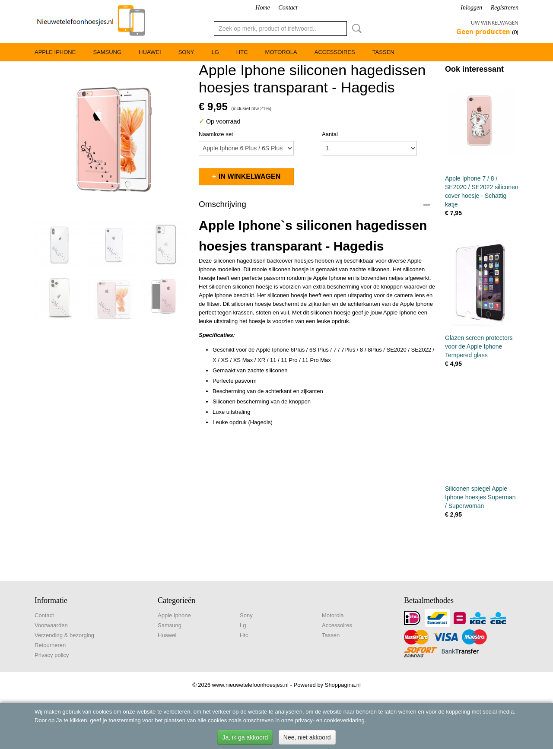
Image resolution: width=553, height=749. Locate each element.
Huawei (150, 52)
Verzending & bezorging (64, 635)
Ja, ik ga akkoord (245, 737)
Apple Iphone (55, 52)
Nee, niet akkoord (307, 737)
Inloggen (471, 7)
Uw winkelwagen (494, 22)
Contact (287, 7)
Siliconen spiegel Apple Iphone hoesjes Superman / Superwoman (480, 497)
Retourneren (50, 645)
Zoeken (355, 28)
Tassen (383, 52)
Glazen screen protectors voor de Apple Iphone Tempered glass (478, 346)
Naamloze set (216, 134)
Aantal (330, 134)
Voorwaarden (51, 625)
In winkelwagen (249, 176)
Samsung (107, 52)
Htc (242, 52)
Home (262, 7)
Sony (186, 52)
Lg (215, 52)
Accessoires (335, 52)
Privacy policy (52, 655)
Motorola (281, 52)
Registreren (504, 7)
